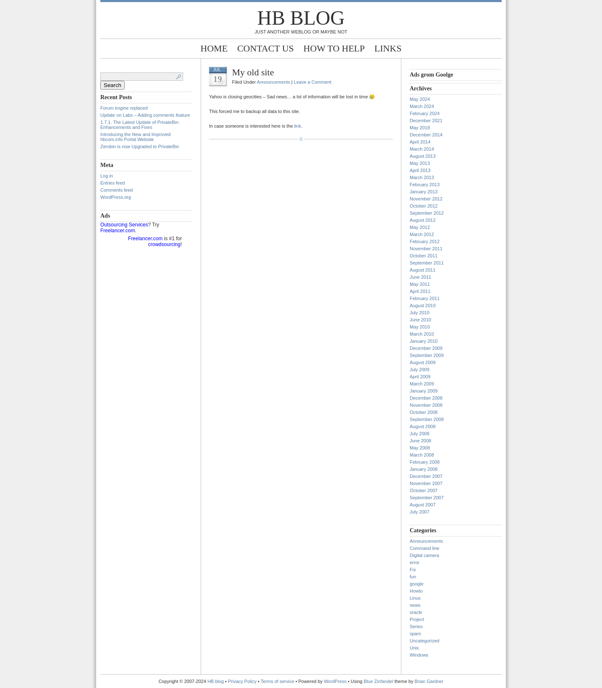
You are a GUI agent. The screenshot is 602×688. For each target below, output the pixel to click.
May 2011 (420, 284)
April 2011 (420, 291)
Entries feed (112, 182)
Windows (419, 654)
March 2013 (422, 177)
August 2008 (423, 426)
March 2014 (422, 148)
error (414, 562)
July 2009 (419, 369)
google (416, 583)
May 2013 (420, 163)
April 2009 (420, 376)
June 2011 (420, 277)
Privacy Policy (243, 681)
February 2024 (425, 113)
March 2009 (422, 383)
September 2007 (427, 497)
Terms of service (278, 681)
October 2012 (424, 205)
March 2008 (422, 454)
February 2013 (425, 184)
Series (416, 626)
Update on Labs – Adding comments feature (145, 115)
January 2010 (424, 341)
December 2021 (426, 120)
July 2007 (419, 511)
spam (415, 633)
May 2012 (420, 227)
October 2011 (424, 255)
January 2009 (424, 390)
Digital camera (424, 555)
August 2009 (423, 362)
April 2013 (420, 170)
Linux (415, 598)
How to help (334, 48)
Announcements (273, 82)
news (415, 605)
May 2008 (420, 447)
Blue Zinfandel (379, 681)
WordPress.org (115, 197)
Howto (416, 590)
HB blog (300, 18)
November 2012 (426, 198)
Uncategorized (424, 640)
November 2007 (426, 483)
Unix (414, 647)
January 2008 (424, 469)
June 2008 (420, 440)
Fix (413, 569)
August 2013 (423, 156)
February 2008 (425, 462)
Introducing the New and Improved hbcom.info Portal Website (135, 137)
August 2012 (423, 220)
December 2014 (426, 134)
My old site (253, 72)
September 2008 (427, 419)
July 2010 (419, 312)
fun (413, 576)
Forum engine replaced (124, 107)
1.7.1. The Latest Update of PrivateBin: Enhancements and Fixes (139, 125)
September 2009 (427, 355)
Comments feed (116, 190)
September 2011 (427, 262)
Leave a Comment (313, 82)
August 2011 (423, 269)
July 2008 (419, 433)
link (297, 125)
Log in (106, 175)
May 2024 (420, 99)
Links (388, 48)
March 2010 (422, 333)
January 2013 (424, 191)
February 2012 (425, 241)
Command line (424, 548)
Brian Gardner (429, 681)
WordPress (335, 681)
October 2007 (424, 490)
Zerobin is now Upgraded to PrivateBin (139, 146)
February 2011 (425, 298)
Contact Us (265, 48)
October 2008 (424, 412)
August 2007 (423, 504)
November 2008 (426, 405)
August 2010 (423, 305)
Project (417, 619)
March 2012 (422, 234)
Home (214, 48)
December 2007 (426, 476)
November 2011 (426, 248)
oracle (416, 612)
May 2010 (420, 326)
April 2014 (420, 141)
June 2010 (420, 319)
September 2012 (427, 213)
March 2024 (422, 106)
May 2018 (420, 127)
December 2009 (426, 348)
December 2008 (426, 397)
